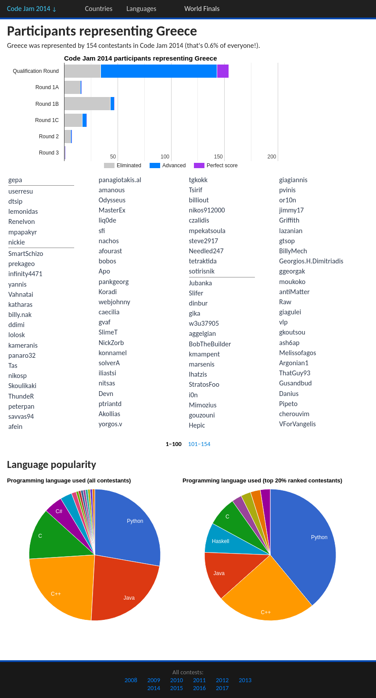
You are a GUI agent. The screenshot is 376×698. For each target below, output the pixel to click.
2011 (199, 680)
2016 (199, 688)
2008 (131, 680)
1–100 (173, 444)
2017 (222, 688)
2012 (222, 680)
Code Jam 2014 (32, 8)
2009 (153, 680)
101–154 (199, 444)
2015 (176, 688)
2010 (176, 680)
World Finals (201, 8)
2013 (245, 680)
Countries (98, 8)
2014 (153, 688)
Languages (141, 8)
